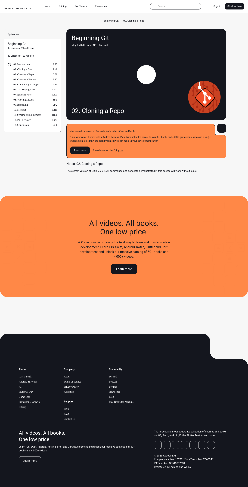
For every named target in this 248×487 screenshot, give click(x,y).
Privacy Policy (71, 386)
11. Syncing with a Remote (27, 114)
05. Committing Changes (26, 84)
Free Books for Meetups (121, 402)
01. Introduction (21, 64)
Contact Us (69, 419)
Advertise (69, 391)
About (67, 376)
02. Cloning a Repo (23, 69)
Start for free (234, 6)
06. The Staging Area (24, 89)
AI (20, 386)
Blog (111, 396)
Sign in (217, 6)
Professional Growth (29, 402)
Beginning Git (111, 20)
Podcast (113, 381)
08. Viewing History (23, 99)
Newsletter (114, 391)
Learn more (80, 150)
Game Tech (24, 396)
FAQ (66, 414)
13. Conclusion (21, 125)
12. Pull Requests (22, 120)
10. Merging (19, 109)
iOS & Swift (25, 376)
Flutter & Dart (26, 391)
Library (22, 407)
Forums (113, 386)
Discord (113, 376)
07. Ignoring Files (22, 94)
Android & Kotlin (28, 381)
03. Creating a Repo (23, 74)
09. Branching (20, 104)
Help (66, 408)
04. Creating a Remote (24, 79)
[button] (48, 6)
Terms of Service (72, 381)
